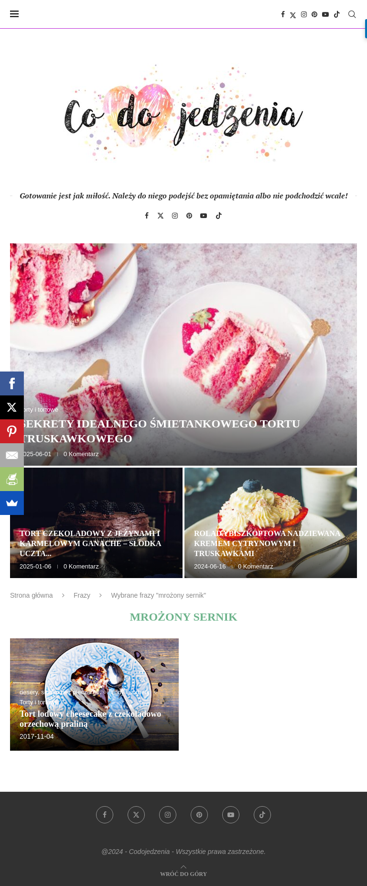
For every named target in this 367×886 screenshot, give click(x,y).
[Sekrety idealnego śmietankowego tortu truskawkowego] (183, 354)
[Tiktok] (337, 14)
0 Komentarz (81, 454)
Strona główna (31, 595)
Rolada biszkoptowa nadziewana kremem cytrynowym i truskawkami (267, 543)
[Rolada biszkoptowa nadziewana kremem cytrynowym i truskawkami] (270, 523)
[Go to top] (183, 873)
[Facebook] (283, 14)
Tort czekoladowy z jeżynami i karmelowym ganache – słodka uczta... (90, 543)
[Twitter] (293, 14)
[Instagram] (304, 14)
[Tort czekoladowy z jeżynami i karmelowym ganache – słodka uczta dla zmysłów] (96, 523)
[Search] (352, 14)
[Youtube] (325, 14)
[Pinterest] (314, 14)
